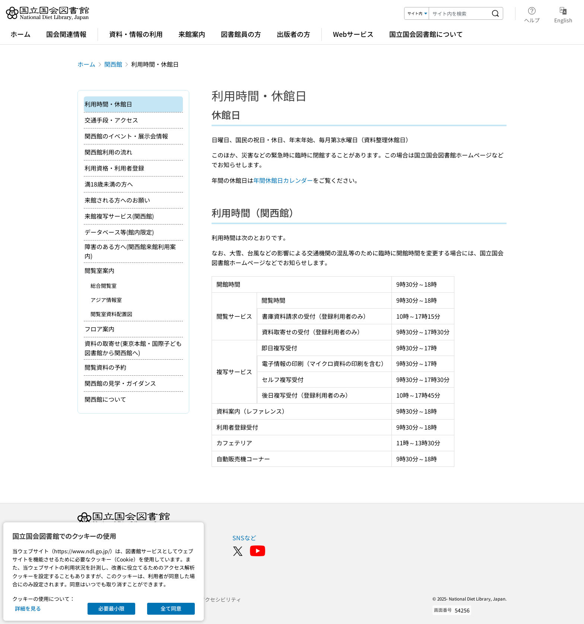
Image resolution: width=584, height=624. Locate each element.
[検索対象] (416, 13)
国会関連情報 (66, 34)
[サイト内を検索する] (495, 13)
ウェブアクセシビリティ (212, 599)
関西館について (105, 399)
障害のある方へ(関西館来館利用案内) (130, 251)
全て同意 (171, 608)
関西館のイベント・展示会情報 (126, 135)
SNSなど (244, 537)
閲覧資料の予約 (105, 367)
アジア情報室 (106, 299)
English (563, 13)
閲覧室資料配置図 (111, 314)
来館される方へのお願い (117, 199)
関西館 (113, 64)
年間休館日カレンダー (283, 180)
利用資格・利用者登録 (114, 167)
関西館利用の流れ (108, 151)
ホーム (20, 34)
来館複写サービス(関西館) (119, 215)
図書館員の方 (241, 34)
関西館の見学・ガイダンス (120, 383)
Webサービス (353, 34)
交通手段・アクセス (111, 119)
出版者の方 (293, 34)
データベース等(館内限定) (119, 231)
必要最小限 (111, 608)
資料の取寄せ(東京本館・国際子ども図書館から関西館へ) (133, 348)
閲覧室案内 (99, 270)
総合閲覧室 (104, 285)
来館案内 (191, 34)
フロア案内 (99, 328)
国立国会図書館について (426, 34)
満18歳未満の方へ (109, 183)
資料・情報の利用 (136, 34)
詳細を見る (28, 608)
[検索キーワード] (458, 13)
